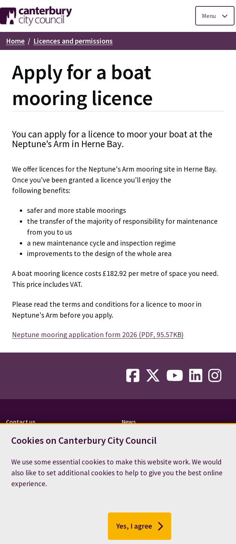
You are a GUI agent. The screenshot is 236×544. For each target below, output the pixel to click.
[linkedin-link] (195, 376)
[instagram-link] (214, 376)
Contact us (20, 421)
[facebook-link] (132, 376)
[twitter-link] (152, 376)
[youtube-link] (174, 376)
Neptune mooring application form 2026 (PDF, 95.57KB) (98, 334)
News (129, 421)
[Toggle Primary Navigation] (215, 16)
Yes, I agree (139, 528)
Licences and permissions (73, 40)
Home (15, 40)
